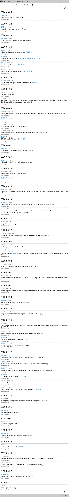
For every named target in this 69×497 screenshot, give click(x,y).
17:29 (3, 422)
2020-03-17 (6, 230)
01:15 (3, 289)
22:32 (3, 368)
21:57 (3, 118)
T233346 (21, 447)
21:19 (3, 130)
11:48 (3, 171)
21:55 (3, 209)
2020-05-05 (6, 12)
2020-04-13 (6, 77)
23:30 (3, 355)
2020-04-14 (6, 47)
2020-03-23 (6, 186)
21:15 (3, 137)
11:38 (3, 178)
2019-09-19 (6, 441)
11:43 (3, 474)
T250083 (21, 65)
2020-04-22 (6, 24)
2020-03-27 (6, 157)
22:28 (3, 264)
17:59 (3, 27)
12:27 (3, 63)
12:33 (3, 50)
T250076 (29, 52)
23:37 (3, 189)
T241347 (43, 400)
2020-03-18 (6, 218)
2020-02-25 (6, 308)
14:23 (3, 398)
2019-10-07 (6, 418)
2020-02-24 (6, 320)
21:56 (3, 331)
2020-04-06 (6, 89)
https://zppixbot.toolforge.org (27, 58)
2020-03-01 (6, 285)
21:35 (3, 124)
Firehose (22, 1)
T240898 (14, 357)
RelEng (15, 1)
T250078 (40, 58)
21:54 (3, 251)
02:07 (3, 463)
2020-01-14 (6, 395)
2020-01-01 (6, 407)
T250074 (35, 83)
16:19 (3, 344)
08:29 (3, 92)
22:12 (3, 111)
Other (28, 1)
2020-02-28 (6, 297)
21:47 (3, 387)
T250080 (29, 71)
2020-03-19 (6, 199)
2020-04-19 (6, 35)
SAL (3, 1)
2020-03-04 (6, 241)
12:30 (3, 56)
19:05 (3, 445)
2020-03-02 (6, 272)
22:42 (3, 362)
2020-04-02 (6, 145)
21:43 (3, 337)
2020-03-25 (6, 168)
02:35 (3, 456)
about (65, 495)
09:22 (3, 15)
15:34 (3, 410)
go (35, 5)
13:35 (3, 433)
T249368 (23, 139)
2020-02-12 (6, 352)
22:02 (3, 381)
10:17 (3, 148)
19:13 (3, 300)
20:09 (3, 38)
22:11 (3, 233)
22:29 (3, 323)
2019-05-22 (6, 471)
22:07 (3, 245)
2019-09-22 (6, 430)
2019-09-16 (6, 453)
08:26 (3, 98)
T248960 (31, 150)
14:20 (3, 80)
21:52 (3, 312)
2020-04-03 (6, 108)
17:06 (3, 276)
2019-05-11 (6, 482)
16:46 (3, 222)
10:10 (3, 160)
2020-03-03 (6, 261)
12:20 (3, 69)
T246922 (15, 253)
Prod (9, 1)
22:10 (3, 202)
